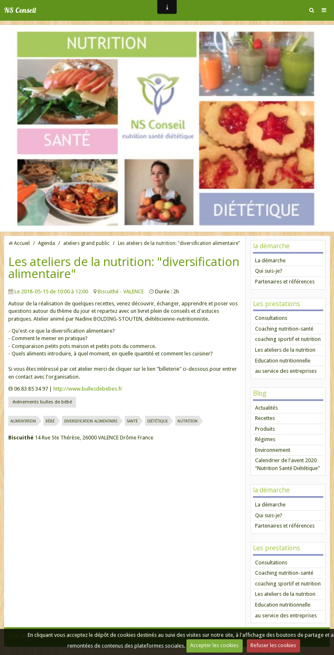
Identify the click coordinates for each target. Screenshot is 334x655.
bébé (50, 420)
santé (132, 420)
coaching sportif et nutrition (288, 339)
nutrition (187, 420)
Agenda (46, 243)
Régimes (265, 439)
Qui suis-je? (268, 271)
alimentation (23, 420)
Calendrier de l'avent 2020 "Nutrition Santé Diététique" (287, 464)
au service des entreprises (286, 371)
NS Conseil (20, 10)
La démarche (270, 260)
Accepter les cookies (214, 645)
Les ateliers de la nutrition (285, 350)
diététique (157, 420)
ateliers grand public (86, 243)
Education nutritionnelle (282, 360)
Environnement (272, 450)
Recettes (265, 418)
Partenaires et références (285, 281)
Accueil (22, 243)
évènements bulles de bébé (42, 402)
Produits (265, 429)
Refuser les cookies (273, 645)
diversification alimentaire (90, 420)
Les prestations (276, 303)
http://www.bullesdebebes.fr (87, 389)
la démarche (271, 245)
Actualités (266, 408)
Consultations (271, 318)
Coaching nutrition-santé (284, 329)
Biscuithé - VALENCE (121, 291)
